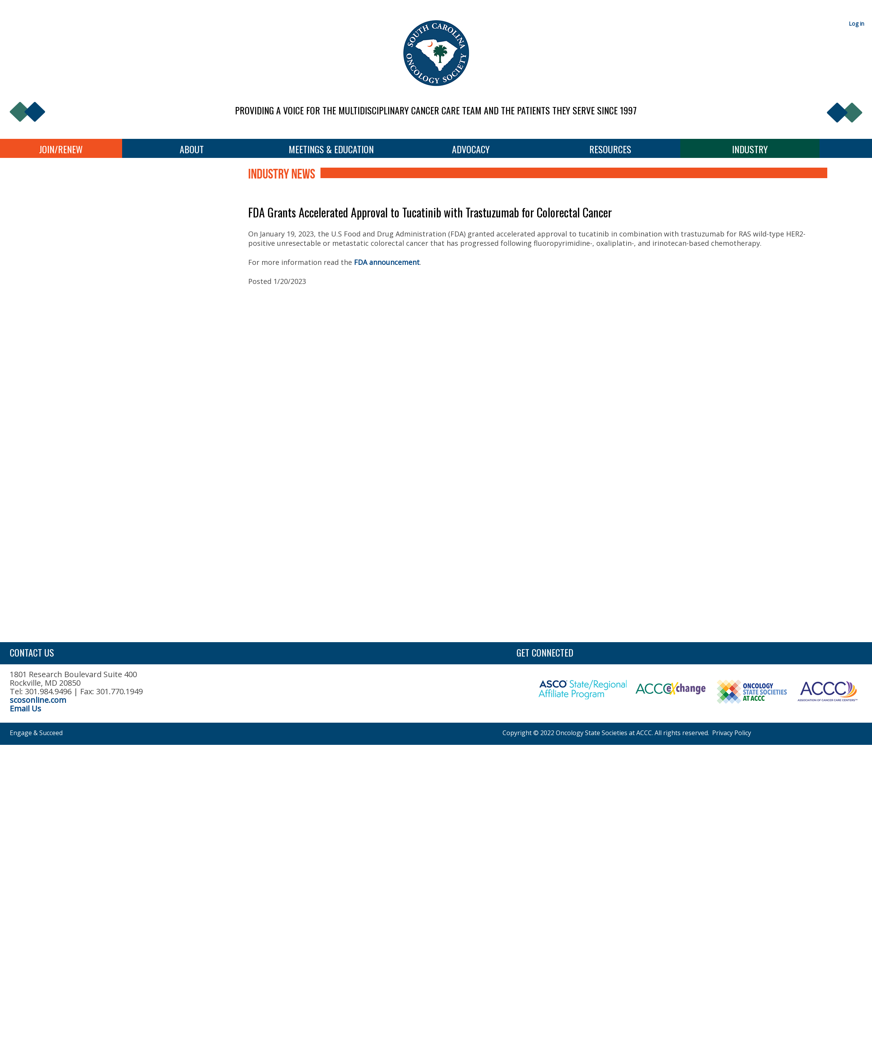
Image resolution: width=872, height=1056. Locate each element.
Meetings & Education (331, 149)
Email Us (25, 708)
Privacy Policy (731, 733)
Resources (610, 149)
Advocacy (471, 149)
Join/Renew (61, 149)
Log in (856, 23)
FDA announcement (387, 262)
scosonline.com (38, 700)
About (192, 149)
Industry (750, 149)
